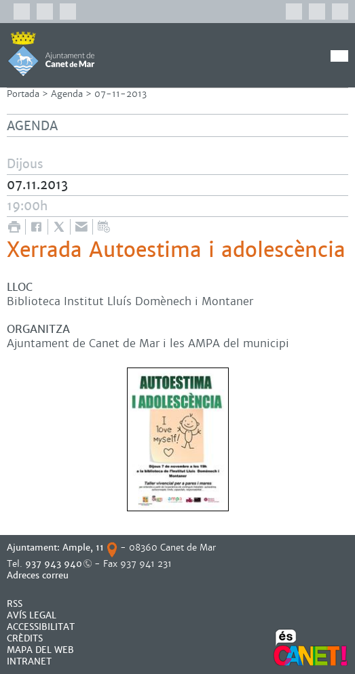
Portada (23, 94)
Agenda (67, 94)
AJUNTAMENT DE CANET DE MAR (51, 53)
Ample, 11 (83, 547)
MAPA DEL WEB (40, 650)
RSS (14, 604)
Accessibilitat (41, 627)
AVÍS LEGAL (31, 615)
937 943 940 (53, 564)
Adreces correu (39, 575)
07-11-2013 (120, 94)
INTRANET (29, 661)
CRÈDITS (25, 638)
